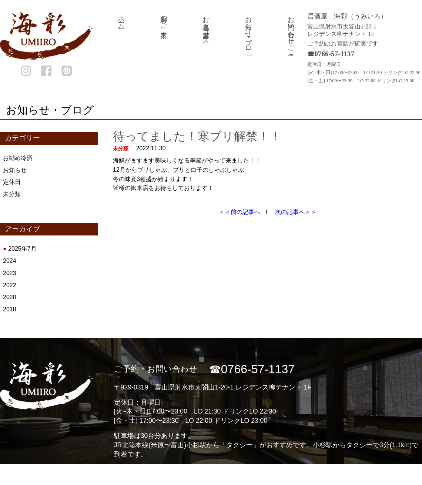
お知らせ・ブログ (248, 34)
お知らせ (15, 170)
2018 (9, 309)
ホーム (121, 19)
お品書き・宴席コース (206, 26)
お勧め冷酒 (18, 158)
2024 (9, 261)
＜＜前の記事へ (239, 212)
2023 (9, 273)
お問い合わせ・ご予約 (291, 30)
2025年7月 (22, 248)
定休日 (12, 182)
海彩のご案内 (163, 19)
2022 (9, 285)
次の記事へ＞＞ (295, 212)
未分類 (12, 194)
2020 (9, 297)
